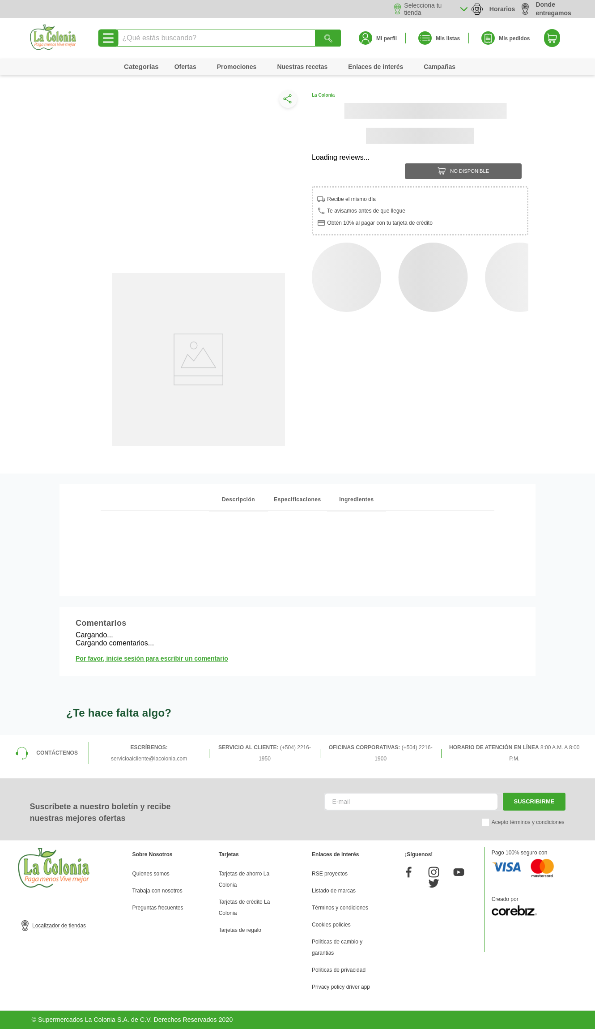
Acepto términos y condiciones (528, 822)
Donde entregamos (546, 9)
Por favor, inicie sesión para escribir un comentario (152, 658)
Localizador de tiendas (59, 925)
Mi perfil (386, 38)
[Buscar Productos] (328, 38)
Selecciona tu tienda (423, 9)
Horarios (502, 9)
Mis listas (448, 38)
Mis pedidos (514, 38)
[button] (286, 101)
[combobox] (228, 38)
